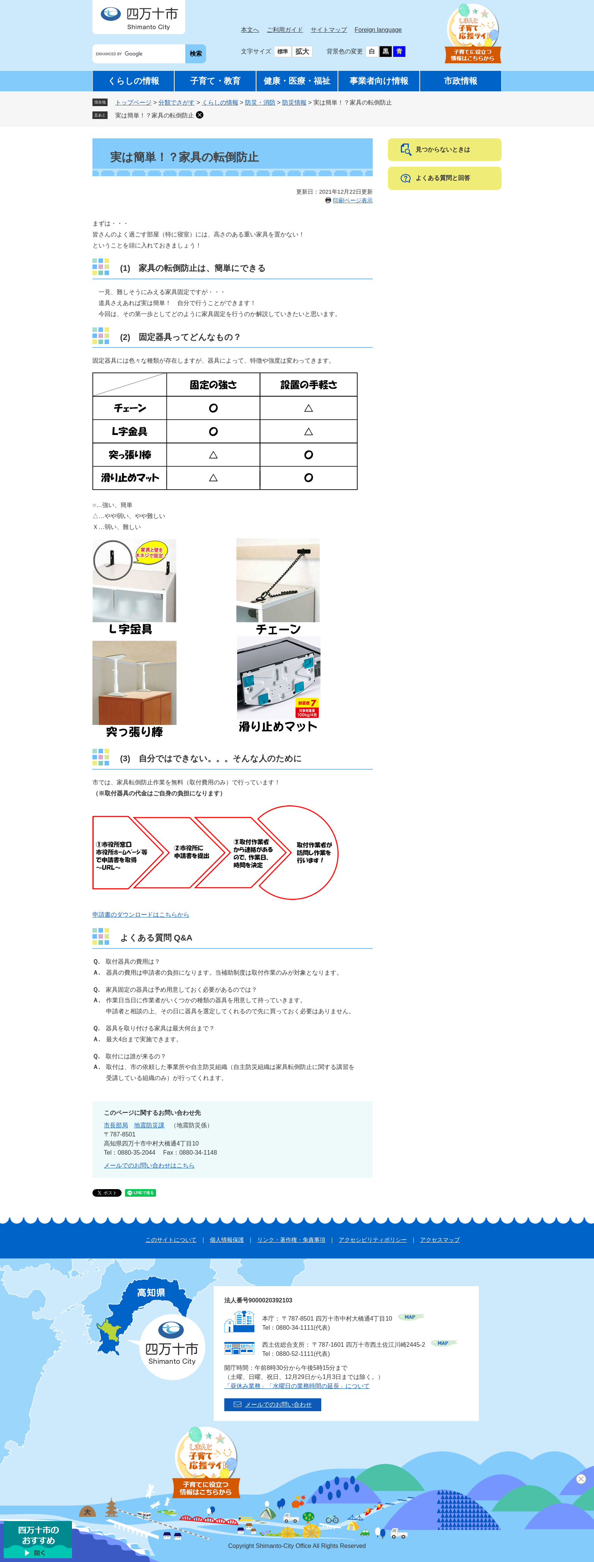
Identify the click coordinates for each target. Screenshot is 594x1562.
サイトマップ (329, 30)
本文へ (250, 30)
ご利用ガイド (285, 30)
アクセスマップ (440, 1239)
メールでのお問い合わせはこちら (149, 1165)
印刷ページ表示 (353, 200)
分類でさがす (176, 102)
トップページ (133, 102)
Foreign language (378, 30)
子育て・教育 (215, 81)
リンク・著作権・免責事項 (291, 1239)
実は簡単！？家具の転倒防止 (154, 115)
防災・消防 (260, 102)
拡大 (302, 51)
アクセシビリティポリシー (373, 1239)
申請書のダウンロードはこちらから (140, 914)
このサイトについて (171, 1239)
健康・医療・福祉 (297, 81)
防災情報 (294, 102)
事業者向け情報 (379, 81)
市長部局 (116, 1125)
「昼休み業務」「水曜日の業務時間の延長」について (297, 1386)
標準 (282, 52)
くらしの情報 (133, 81)
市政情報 (460, 81)
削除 (199, 115)
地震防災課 (149, 1125)
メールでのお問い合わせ (278, 1404)
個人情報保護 (227, 1239)
